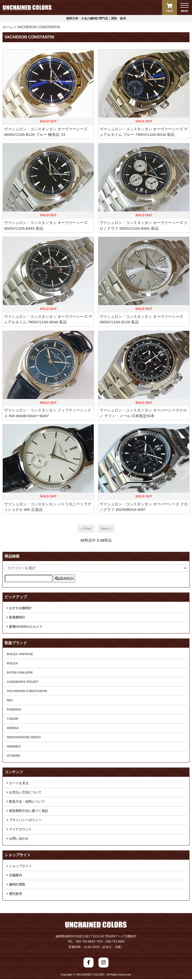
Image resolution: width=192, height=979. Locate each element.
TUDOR (12, 719)
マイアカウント (19, 829)
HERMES (14, 746)
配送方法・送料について (26, 801)
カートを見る (17, 783)
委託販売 (14, 894)
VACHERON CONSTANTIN (38, 27)
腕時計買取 (16, 884)
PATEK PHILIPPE (20, 672)
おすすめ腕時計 (19, 608)
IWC (10, 700)
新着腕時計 (16, 617)
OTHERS (13, 756)
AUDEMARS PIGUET (22, 682)
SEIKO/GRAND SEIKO (24, 737)
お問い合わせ (17, 838)
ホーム (7, 27)
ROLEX (12, 663)
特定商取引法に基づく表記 (27, 811)
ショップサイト (19, 866)
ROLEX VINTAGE (20, 654)
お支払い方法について (24, 792)
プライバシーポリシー (24, 820)
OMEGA (13, 728)
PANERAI (14, 709)
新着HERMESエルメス (24, 626)
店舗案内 (14, 875)
